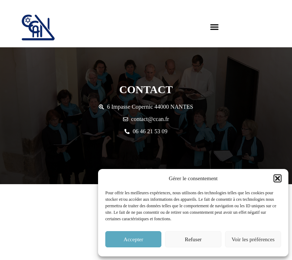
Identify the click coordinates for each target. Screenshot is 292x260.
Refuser (193, 239)
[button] (277, 178)
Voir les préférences (253, 239)
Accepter (133, 239)
